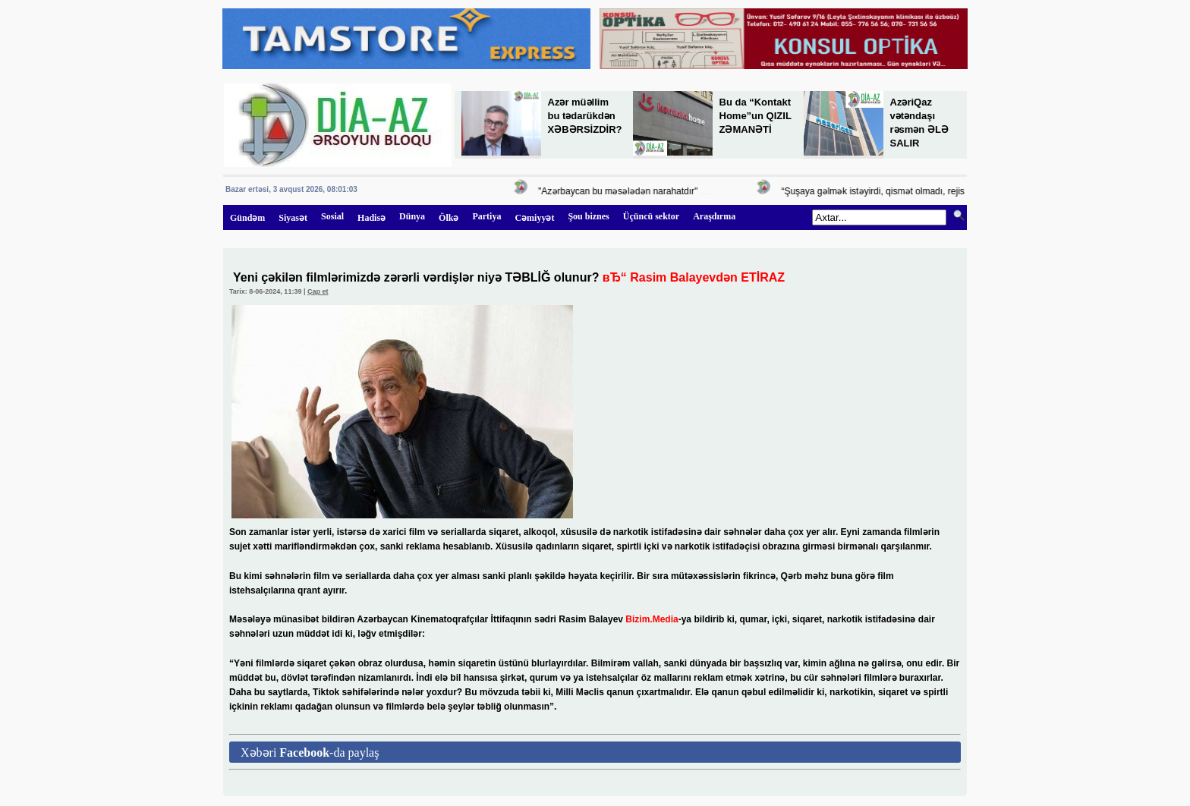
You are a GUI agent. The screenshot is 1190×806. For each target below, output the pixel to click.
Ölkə (448, 218)
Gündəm (247, 218)
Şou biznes (588, 216)
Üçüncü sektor (651, 216)
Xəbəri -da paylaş (310, 752)
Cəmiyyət (534, 218)
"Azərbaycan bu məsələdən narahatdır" (620, 191)
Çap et (318, 291)
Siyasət (293, 218)
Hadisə (371, 218)
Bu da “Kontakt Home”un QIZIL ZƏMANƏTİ (755, 115)
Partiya (486, 216)
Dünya (412, 216)
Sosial (332, 216)
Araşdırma (714, 216)
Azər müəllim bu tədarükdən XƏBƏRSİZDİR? (585, 115)
